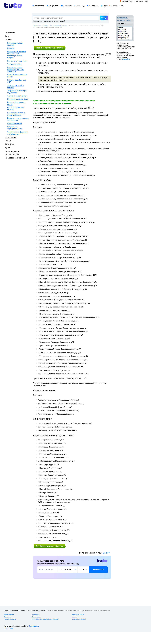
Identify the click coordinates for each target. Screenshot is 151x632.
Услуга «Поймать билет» (17, 96)
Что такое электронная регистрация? (52, 21)
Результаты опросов (10, 619)
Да (104, 553)
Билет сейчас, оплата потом (16, 103)
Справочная (36, 26)
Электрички (94, 6)
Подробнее (126, 59)
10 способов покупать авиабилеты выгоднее (45, 619)
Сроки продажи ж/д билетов (15, 108)
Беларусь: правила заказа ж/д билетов (18, 119)
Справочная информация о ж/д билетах (17, 133)
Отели (8, 141)
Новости (10, 48)
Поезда (45, 26)
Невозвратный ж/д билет (17, 99)
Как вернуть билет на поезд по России (16, 114)
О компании (35, 614)
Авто (7, 36)
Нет (107, 553)
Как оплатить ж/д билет (17, 61)
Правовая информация (16, 158)
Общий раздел (12, 154)
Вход (146, 1)
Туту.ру (6, 610)
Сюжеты (114, 6)
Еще (121, 6)
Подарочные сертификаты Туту (14, 128)
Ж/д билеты (54, 6)
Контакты (74, 617)
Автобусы (67, 6)
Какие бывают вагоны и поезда (17, 76)
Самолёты (10, 33)
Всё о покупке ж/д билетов (58, 26)
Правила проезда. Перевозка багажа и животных (15, 69)
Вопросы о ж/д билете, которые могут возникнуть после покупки (16, 54)
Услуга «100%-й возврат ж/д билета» (17, 92)
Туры (105, 6)
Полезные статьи (14, 123)
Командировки (12, 151)
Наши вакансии (36, 617)
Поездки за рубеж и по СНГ (16, 81)
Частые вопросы (14, 64)
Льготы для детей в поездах (15, 86)
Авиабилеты (40, 6)
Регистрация (139, 1)
